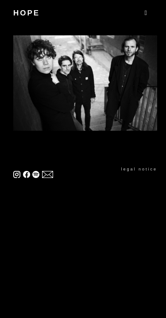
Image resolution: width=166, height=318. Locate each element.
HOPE (26, 13)
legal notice (139, 169)
